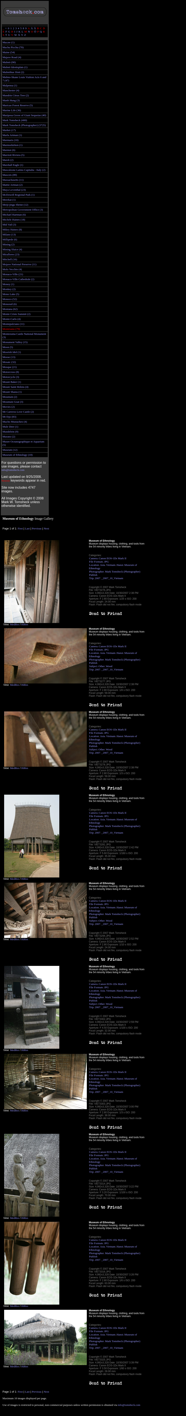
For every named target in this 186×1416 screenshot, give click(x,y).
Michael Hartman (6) (14, 214)
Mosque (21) (9, 367)
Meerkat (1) (9, 199)
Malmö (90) (9, 62)
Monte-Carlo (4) (11, 319)
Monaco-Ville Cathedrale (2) (18, 279)
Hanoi (120, 564)
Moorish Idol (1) (11, 352)
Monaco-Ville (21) (12, 274)
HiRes (24, 624)
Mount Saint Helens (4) (15, 386)
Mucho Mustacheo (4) (14, 421)
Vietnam (111, 564)
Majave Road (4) (11, 57)
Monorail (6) (9, 304)
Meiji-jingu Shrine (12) (15, 204)
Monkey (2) (9, 289)
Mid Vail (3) (9, 224)
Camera (93, 558)
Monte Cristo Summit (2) (16, 314)
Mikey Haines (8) (12, 229)
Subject (93, 666)
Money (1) (8, 284)
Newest (5, 480)
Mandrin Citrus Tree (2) (15, 95)
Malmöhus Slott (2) (13, 72)
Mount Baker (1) (11, 381)
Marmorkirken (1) (12, 145)
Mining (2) (8, 244)
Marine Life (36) (11, 110)
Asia (102, 564)
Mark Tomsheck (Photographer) (122, 571)
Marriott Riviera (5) (13, 155)
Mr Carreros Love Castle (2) (18, 411)
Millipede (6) (9, 239)
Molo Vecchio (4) (12, 269)
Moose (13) (8, 357)
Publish (93, 574)
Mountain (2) (9, 396)
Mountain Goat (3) (12, 401)
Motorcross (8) (10, 372)
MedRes (14, 624)
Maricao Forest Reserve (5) (17, 105)
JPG (106, 561)
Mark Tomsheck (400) (14, 120)
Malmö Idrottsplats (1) (14, 67)
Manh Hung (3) (11, 100)
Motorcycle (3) (10, 376)
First (20, 528)
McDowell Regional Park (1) (18, 194)
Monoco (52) (9, 299)
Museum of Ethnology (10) (17, 454)
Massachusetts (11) (13, 179)
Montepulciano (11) (13, 323)
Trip (91, 578)
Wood (109, 666)
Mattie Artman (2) (12, 184)
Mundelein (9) (10, 431)
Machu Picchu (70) (13, 47)
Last (27, 528)
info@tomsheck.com (12, 469)
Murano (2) (8, 436)
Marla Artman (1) (12, 135)
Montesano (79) (11, 328)
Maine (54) (8, 52)
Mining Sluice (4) (12, 249)
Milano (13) (9, 234)
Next (46, 528)
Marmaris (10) (10, 140)
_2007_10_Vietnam (112, 578)
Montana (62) (10, 309)
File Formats (96, 561)
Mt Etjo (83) (9, 416)
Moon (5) (7, 347)
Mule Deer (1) (10, 426)
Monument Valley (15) (14, 342)
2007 (97, 578)
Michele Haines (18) (13, 219)
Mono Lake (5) (10, 294)
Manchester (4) (10, 90)
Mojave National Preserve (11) (19, 264)
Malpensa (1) (9, 85)
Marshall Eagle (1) (12, 164)
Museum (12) (9, 449)
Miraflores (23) (10, 254)
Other (101, 666)
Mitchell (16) (9, 259)
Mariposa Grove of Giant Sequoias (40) (24, 115)
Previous (37, 528)
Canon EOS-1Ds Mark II (112, 558)
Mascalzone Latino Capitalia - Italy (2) (23, 169)
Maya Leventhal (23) (14, 189)
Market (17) (9, 130)
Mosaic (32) (9, 362)
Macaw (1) (8, 42)
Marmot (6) (8, 150)
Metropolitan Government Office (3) (22, 209)
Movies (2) (8, 406)
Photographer (96, 571)
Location (94, 564)
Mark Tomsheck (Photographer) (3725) (24, 125)
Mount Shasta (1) (12, 391)
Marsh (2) (7, 159)
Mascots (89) (9, 174)
